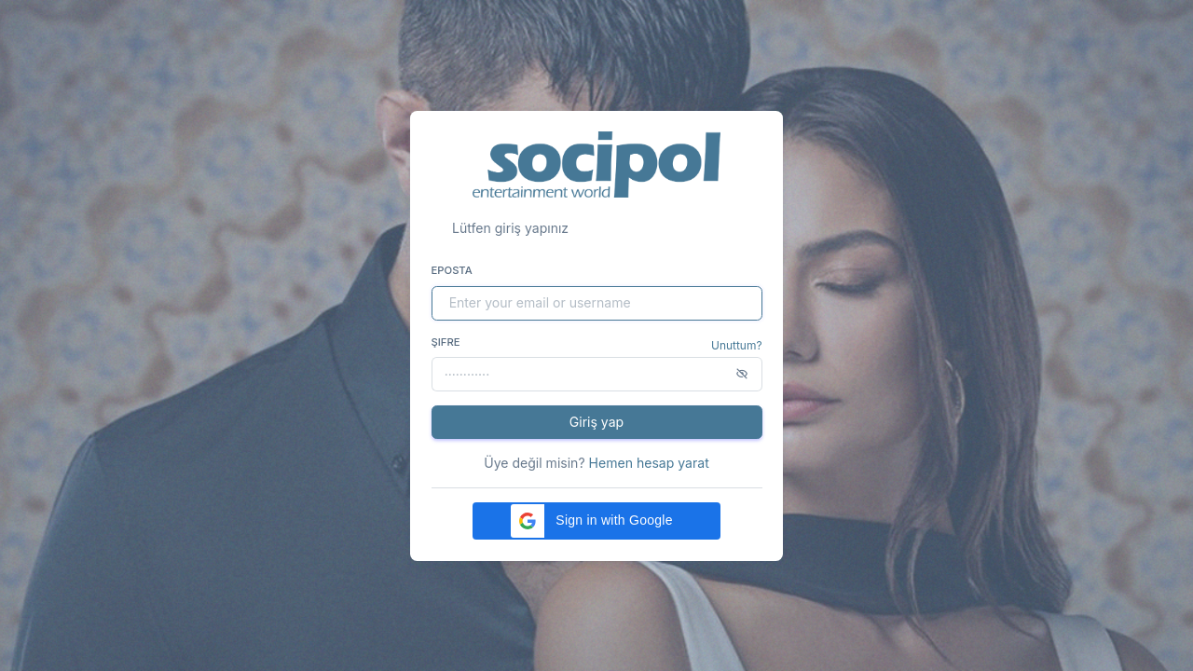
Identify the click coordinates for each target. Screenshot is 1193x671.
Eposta (452, 270)
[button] (596, 521)
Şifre (446, 342)
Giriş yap (596, 422)
